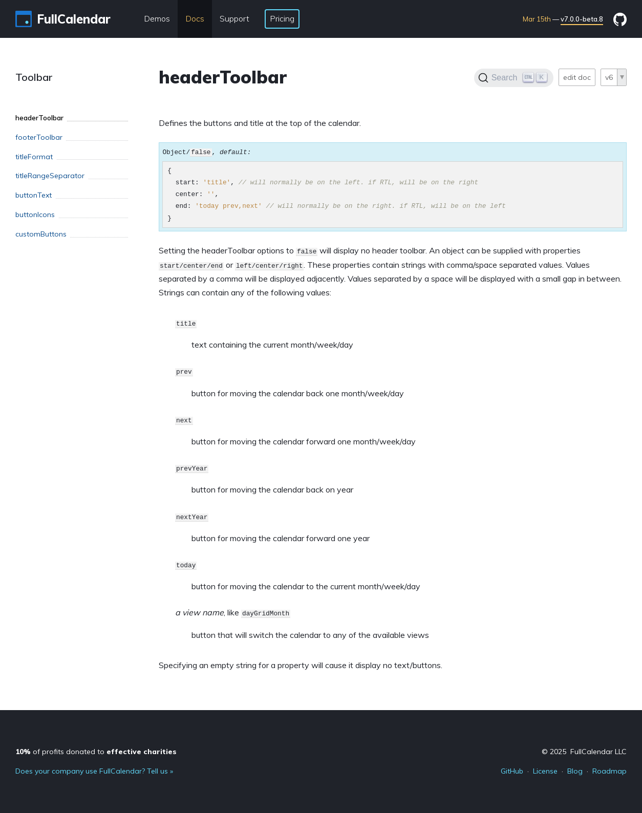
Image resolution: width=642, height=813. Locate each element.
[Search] (513, 78)
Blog (575, 771)
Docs (194, 18)
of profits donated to (96, 751)
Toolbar (34, 77)
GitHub (512, 771)
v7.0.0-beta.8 (582, 19)
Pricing (282, 18)
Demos (157, 18)
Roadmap (609, 771)
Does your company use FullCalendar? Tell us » (94, 771)
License (545, 771)
